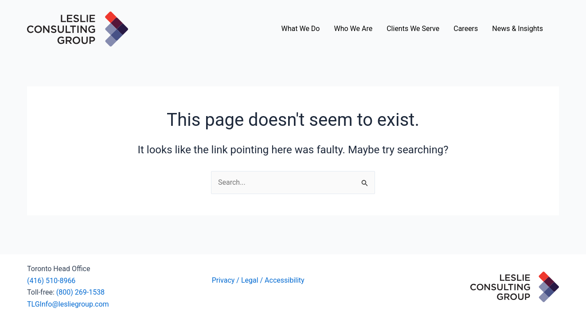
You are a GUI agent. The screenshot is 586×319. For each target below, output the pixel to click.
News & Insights (517, 28)
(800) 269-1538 (80, 292)
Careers (465, 28)
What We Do (300, 28)
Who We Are (353, 28)
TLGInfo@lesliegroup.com (68, 304)
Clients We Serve (413, 28)
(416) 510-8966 (51, 280)
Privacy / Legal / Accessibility (259, 280)
